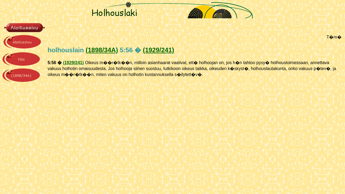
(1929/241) (158, 50)
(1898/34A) (102, 50)
